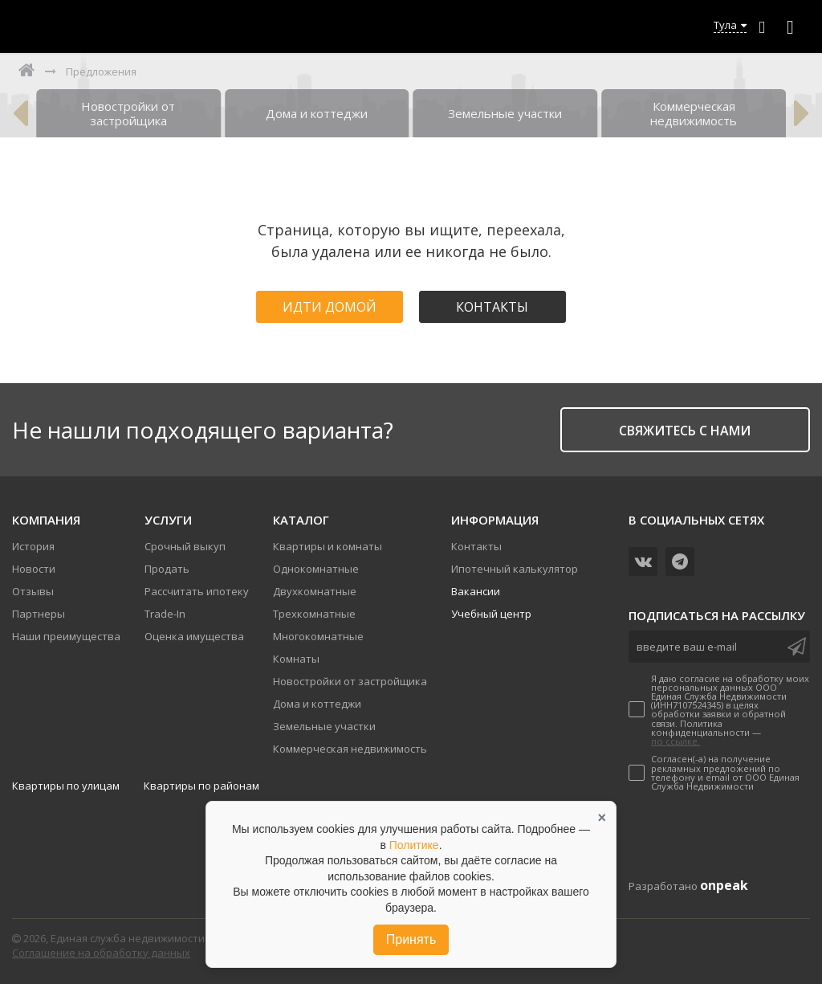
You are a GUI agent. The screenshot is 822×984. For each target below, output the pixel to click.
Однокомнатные (316, 568)
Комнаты (296, 658)
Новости (33, 568)
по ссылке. (675, 741)
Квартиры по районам (201, 785)
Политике (414, 845)
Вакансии (475, 591)
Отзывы (33, 591)
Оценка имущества (194, 636)
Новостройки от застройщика (350, 681)
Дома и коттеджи (317, 703)
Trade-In (164, 613)
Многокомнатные (318, 636)
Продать (166, 568)
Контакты (492, 307)
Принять (411, 939)
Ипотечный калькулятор (514, 568)
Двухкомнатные (314, 591)
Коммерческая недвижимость (350, 748)
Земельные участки (324, 726)
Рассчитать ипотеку (196, 591)
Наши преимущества (66, 636)
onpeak (724, 885)
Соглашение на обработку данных (101, 952)
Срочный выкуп (185, 546)
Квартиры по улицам (66, 785)
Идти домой (329, 307)
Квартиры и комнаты (327, 546)
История (33, 546)
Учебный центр (491, 613)
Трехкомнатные (314, 613)
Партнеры (38, 613)
